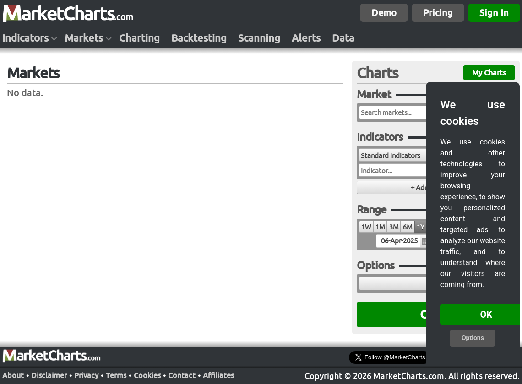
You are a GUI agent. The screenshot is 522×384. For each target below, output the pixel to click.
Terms (116, 374)
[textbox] (403, 241)
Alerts (306, 37)
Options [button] (473, 337)
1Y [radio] (420, 227)
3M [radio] (393, 227)
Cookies (147, 374)
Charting (139, 37)
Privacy (86, 374)
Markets (84, 37)
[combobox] (408, 155)
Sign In (494, 12)
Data (343, 37)
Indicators (25, 37)
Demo (384, 12)
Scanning (259, 37)
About (13, 374)
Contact (182, 374)
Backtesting (199, 37)
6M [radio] (407, 227)
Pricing (438, 12)
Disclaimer (49, 374)
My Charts (489, 73)
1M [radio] (380, 227)
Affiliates (218, 374)
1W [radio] (366, 227)
